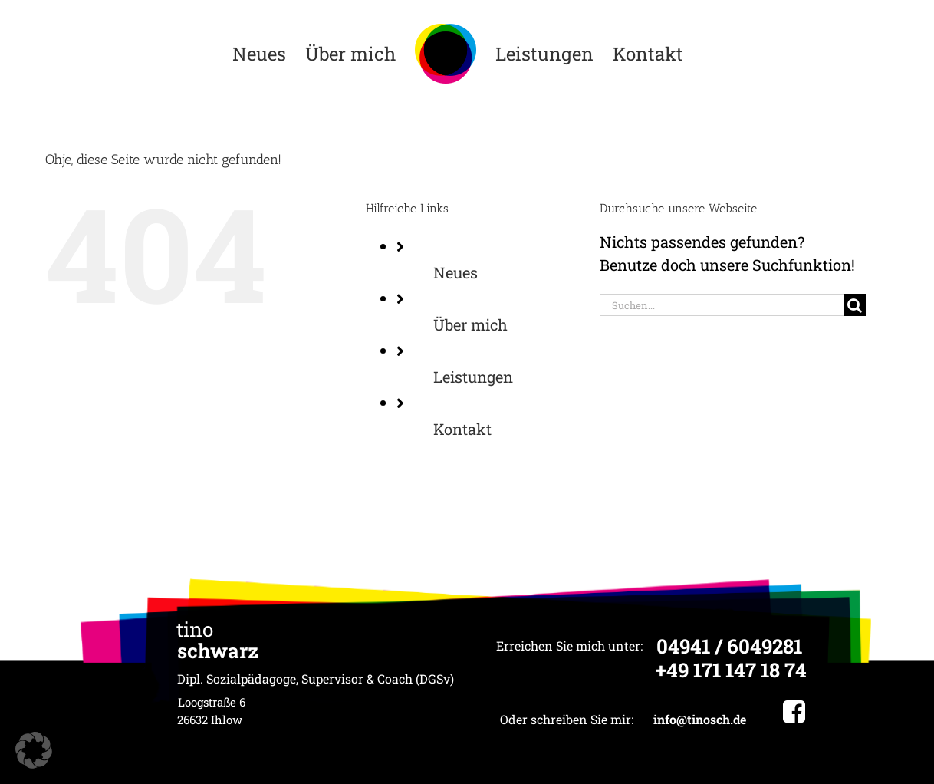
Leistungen (473, 377)
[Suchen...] (722, 305)
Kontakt (462, 429)
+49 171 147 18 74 (731, 669)
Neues (455, 272)
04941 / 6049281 (729, 645)
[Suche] (855, 305)
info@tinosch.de (699, 719)
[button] (33, 750)
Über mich (470, 324)
